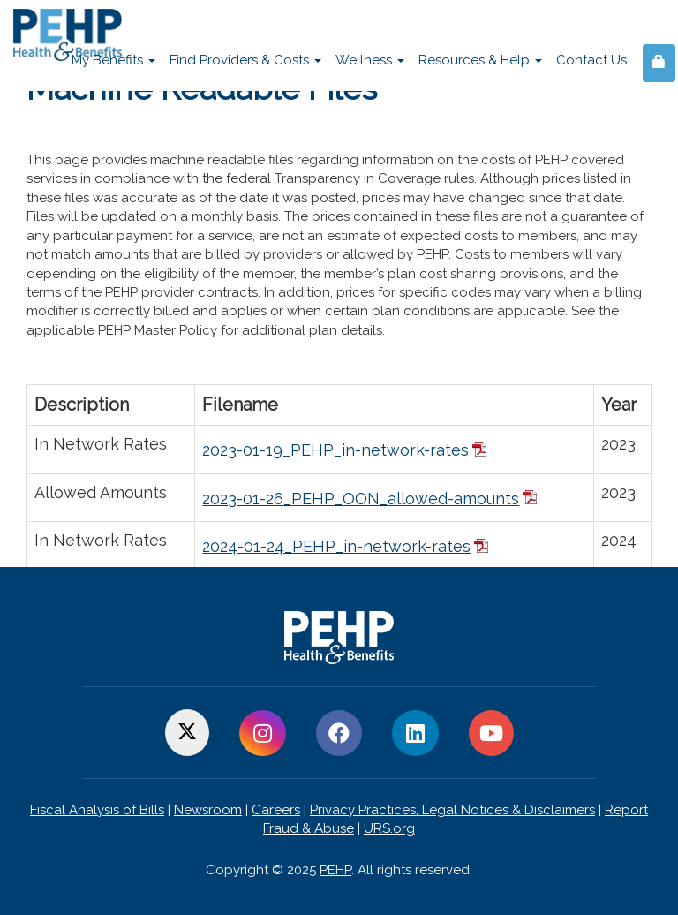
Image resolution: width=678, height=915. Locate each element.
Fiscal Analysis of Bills (97, 810)
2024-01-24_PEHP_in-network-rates (336, 546)
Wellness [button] (369, 60)
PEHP (335, 870)
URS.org (389, 828)
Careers (276, 810)
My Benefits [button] (113, 60)
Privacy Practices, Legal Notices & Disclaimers (452, 810)
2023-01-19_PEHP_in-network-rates (335, 450)
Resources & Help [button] (480, 60)
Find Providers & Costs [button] (245, 60)
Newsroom (208, 810)
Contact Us (591, 60)
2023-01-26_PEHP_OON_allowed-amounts (360, 498)
